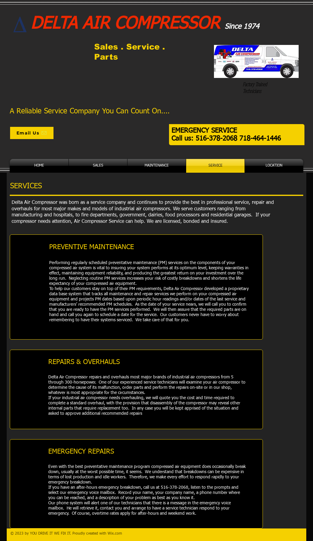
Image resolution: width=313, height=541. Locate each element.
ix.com (116, 533)
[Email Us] (31, 133)
